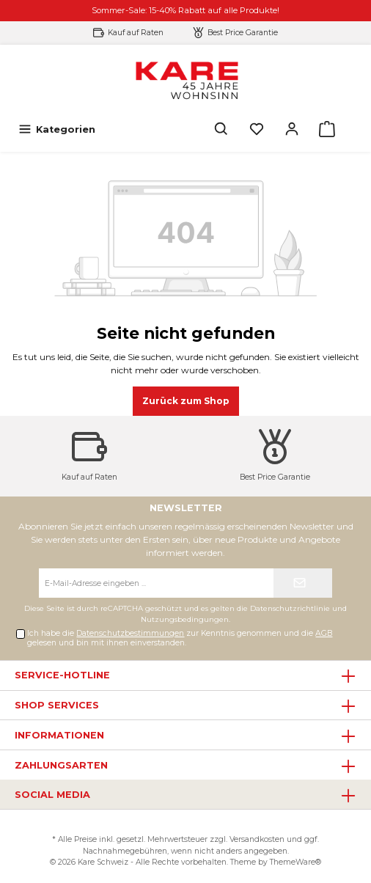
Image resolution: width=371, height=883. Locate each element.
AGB (323, 633)
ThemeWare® (295, 862)
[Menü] (56, 129)
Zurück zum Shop (185, 400)
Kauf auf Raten (136, 32)
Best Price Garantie (242, 32)
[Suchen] (221, 129)
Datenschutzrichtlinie (290, 608)
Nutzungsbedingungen (185, 619)
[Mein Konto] (291, 129)
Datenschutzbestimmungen (130, 633)
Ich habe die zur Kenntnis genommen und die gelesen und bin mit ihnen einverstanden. (179, 638)
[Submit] (302, 583)
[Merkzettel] (256, 129)
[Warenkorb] (327, 129)
